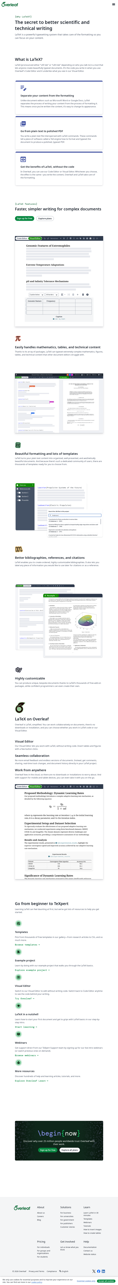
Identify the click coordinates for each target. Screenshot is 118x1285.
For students (42, 1257)
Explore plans (45, 218)
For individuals (43, 1247)
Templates (88, 1219)
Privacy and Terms (36, 1271)
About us (41, 1213)
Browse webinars (27, 1055)
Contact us (88, 1250)
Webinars (88, 1222)
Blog (39, 1220)
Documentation (90, 1247)
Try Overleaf (25, 998)
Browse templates (27, 944)
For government (67, 1220)
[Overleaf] (10, 4)
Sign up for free (24, 218)
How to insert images (93, 1229)
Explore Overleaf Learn (32, 1080)
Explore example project (32, 970)
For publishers (66, 1223)
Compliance (52, 1271)
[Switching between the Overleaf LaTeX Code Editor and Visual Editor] (59, 831)
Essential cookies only (86, 1281)
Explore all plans (70, 1150)
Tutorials (87, 1226)
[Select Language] (63, 1271)
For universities (66, 1216)
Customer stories (67, 1227)
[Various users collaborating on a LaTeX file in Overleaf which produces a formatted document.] (59, 403)
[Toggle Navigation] (113, 4)
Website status (90, 1254)
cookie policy (36, 1282)
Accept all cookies (106, 1281)
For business (65, 1213)
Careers (40, 1216)
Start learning (26, 1027)
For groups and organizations (43, 1251)
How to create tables (92, 1233)
